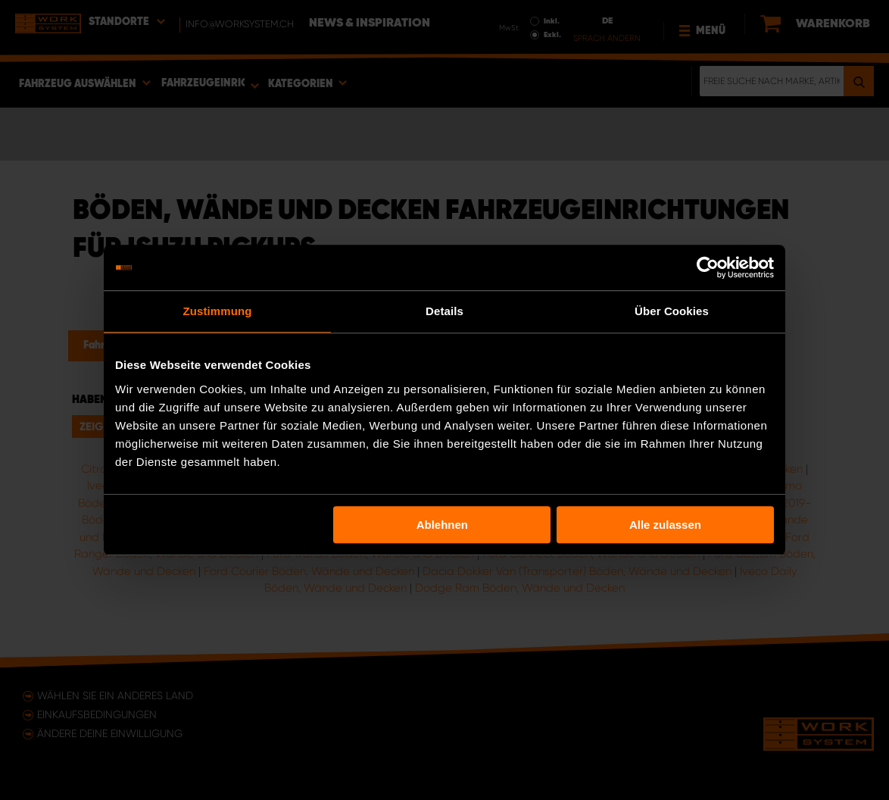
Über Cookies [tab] (672, 311)
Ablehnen (442, 524)
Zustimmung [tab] (217, 311)
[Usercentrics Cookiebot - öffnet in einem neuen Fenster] (707, 267)
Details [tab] (444, 311)
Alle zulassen (665, 524)
